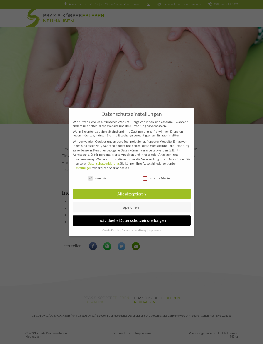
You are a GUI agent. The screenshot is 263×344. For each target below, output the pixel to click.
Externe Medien (157, 175)
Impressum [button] (155, 227)
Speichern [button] (131, 204)
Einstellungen (82, 165)
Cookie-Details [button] (111, 227)
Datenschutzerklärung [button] (134, 227)
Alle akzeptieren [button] (131, 191)
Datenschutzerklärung (103, 160)
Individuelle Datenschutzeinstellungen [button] (131, 217)
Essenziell (98, 175)
